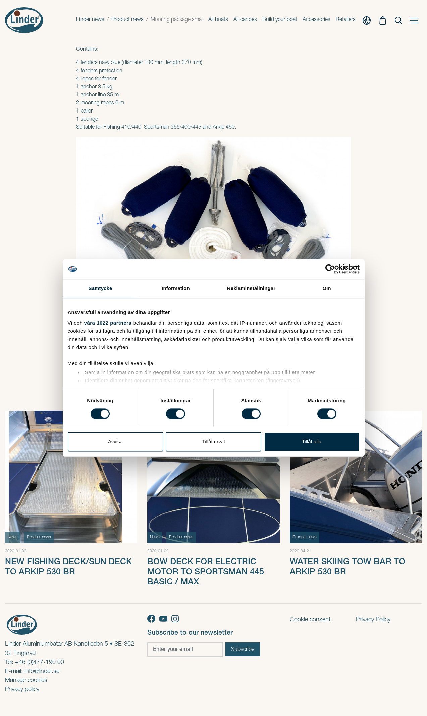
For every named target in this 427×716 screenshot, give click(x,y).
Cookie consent (310, 620)
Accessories (316, 20)
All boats (218, 20)
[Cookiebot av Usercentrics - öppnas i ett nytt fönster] (330, 269)
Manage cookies (26, 681)
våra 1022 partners (108, 323)
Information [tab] (176, 288)
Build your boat (279, 20)
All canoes (245, 20)
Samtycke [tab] (100, 288)
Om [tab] (326, 288)
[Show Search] (398, 20)
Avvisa (115, 442)
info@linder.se (41, 672)
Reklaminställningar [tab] (251, 288)
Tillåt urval (213, 442)
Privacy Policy (373, 620)
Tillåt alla (312, 442)
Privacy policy (22, 690)
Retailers (346, 20)
